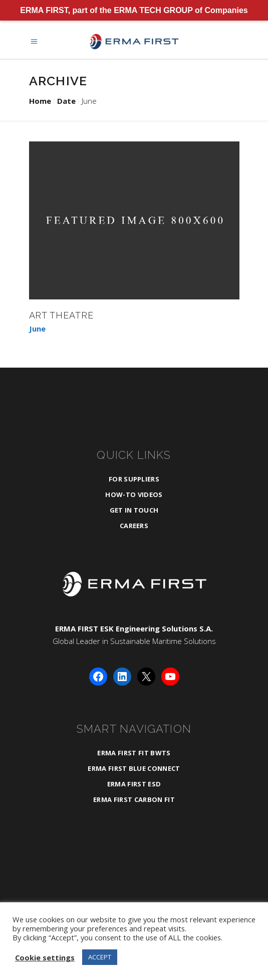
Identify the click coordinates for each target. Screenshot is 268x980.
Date (66, 101)
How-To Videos (133, 494)
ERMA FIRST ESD (134, 783)
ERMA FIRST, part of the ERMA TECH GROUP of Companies (134, 10)
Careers (134, 525)
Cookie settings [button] (45, 957)
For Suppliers (134, 478)
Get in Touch (134, 510)
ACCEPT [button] (99, 956)
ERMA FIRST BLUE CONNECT (134, 768)
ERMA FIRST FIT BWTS (133, 752)
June (37, 329)
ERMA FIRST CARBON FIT (134, 799)
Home (40, 101)
